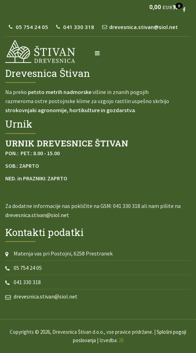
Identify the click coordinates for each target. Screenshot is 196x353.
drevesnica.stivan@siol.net (143, 26)
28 (121, 340)
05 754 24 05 (32, 26)
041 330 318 (78, 26)
